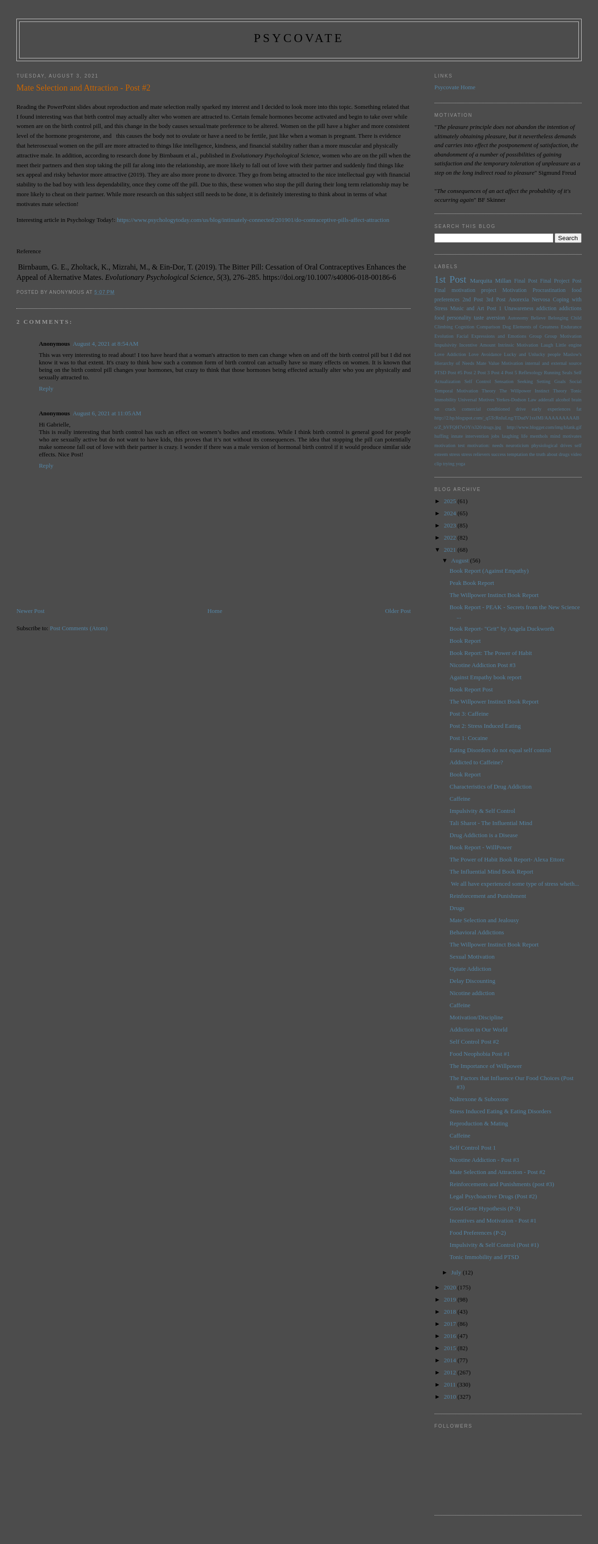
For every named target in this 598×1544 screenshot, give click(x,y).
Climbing (443, 326)
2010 (450, 1396)
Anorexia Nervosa (529, 300)
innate (457, 436)
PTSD (440, 372)
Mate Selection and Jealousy (484, 920)
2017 (450, 1323)
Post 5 (511, 372)
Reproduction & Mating (478, 1123)
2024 (450, 513)
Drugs (456, 907)
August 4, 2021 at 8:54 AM (106, 343)
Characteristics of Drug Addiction (490, 786)
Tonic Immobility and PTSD (484, 1256)
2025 (450, 501)
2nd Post (473, 300)
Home (214, 610)
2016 (450, 1335)
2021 (450, 549)
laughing (510, 436)
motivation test (449, 445)
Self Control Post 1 (472, 1147)
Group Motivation (563, 336)
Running (552, 372)
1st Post (450, 279)
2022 (450, 537)
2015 (450, 1348)
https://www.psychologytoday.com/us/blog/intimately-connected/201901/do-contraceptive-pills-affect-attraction (253, 219)
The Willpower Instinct (524, 390)
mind (555, 436)
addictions (570, 309)
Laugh (547, 345)
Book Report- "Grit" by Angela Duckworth (501, 628)
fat (579, 409)
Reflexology (530, 372)
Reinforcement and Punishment (487, 895)
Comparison (488, 326)
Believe (538, 317)
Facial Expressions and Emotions (491, 336)
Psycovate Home (455, 87)
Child (576, 317)
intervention (477, 436)
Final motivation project (465, 290)
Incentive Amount (477, 345)
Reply (46, 388)
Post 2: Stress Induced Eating (484, 725)
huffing (441, 436)
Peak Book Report (471, 582)
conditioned (498, 409)
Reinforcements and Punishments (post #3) (501, 1184)
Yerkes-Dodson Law (516, 399)
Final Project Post (561, 281)
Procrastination (549, 290)
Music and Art (467, 309)
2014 (450, 1360)
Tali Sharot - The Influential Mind (490, 822)
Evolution (444, 336)
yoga (460, 463)
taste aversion (489, 318)
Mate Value (487, 363)
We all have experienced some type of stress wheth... (514, 883)
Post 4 (497, 372)
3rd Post (495, 300)
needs (498, 445)
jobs (495, 436)
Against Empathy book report (485, 677)
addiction (546, 309)
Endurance (571, 326)
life (524, 436)
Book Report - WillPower (480, 847)
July (457, 1272)
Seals (567, 372)
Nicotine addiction (471, 992)
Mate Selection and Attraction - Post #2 (497, 1171)
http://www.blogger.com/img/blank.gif (544, 427)
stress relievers (475, 454)
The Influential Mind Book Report (491, 871)
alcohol (562, 399)
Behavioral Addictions (476, 932)
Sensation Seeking (514, 381)
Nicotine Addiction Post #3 (482, 665)
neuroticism (517, 445)
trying (449, 463)
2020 (450, 1287)
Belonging (558, 317)
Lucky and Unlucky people (532, 354)
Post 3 (483, 372)
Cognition (465, 326)
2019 (450, 1299)
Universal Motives (476, 399)
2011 (450, 1384)
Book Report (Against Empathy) (488, 570)
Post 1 (494, 309)
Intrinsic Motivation (518, 345)
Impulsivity (445, 345)
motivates (571, 436)
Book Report (465, 640)
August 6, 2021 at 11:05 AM (107, 413)
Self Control (477, 381)
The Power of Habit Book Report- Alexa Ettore (506, 859)
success (498, 454)
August (460, 560)
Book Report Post (470, 689)
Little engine (568, 345)
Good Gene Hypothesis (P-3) (484, 1208)
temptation (517, 454)
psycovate (299, 38)
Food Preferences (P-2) (477, 1232)
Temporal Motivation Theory (465, 390)
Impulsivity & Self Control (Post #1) (494, 1244)
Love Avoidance (485, 354)
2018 (450, 1311)
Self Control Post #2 (474, 1041)
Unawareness (518, 309)
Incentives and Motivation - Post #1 (492, 1220)
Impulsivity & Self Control (482, 810)
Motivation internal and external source (541, 363)
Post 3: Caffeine (469, 713)
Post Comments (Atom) (79, 628)
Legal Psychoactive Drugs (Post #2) (493, 1196)
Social (576, 381)
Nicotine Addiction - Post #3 (484, 1159)
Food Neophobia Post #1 (479, 1053)
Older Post (398, 610)
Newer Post (30, 610)
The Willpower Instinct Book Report (494, 594)
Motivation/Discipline (476, 1017)
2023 (450, 525)
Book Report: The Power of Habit (490, 652)
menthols (539, 436)
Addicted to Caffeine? (476, 762)
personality (459, 318)
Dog (506, 326)
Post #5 (455, 372)
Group (535, 336)
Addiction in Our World (478, 1029)
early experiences (551, 409)
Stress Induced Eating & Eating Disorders (500, 1111)
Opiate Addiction (470, 968)
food (439, 318)
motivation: (478, 445)
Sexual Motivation (471, 956)
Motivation (514, 290)
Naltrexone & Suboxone (478, 1099)
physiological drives (551, 445)
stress (454, 454)
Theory (560, 390)
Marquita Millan (490, 280)
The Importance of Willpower (485, 1065)
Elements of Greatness (536, 326)
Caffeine (459, 798)
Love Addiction (450, 354)
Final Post (525, 281)
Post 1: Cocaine (468, 737)
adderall (546, 399)
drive (521, 409)
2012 (450, 1372)
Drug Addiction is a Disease (483, 835)
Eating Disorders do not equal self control (500, 750)
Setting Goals (551, 381)
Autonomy (517, 317)
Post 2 (470, 372)
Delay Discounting (472, 980)
